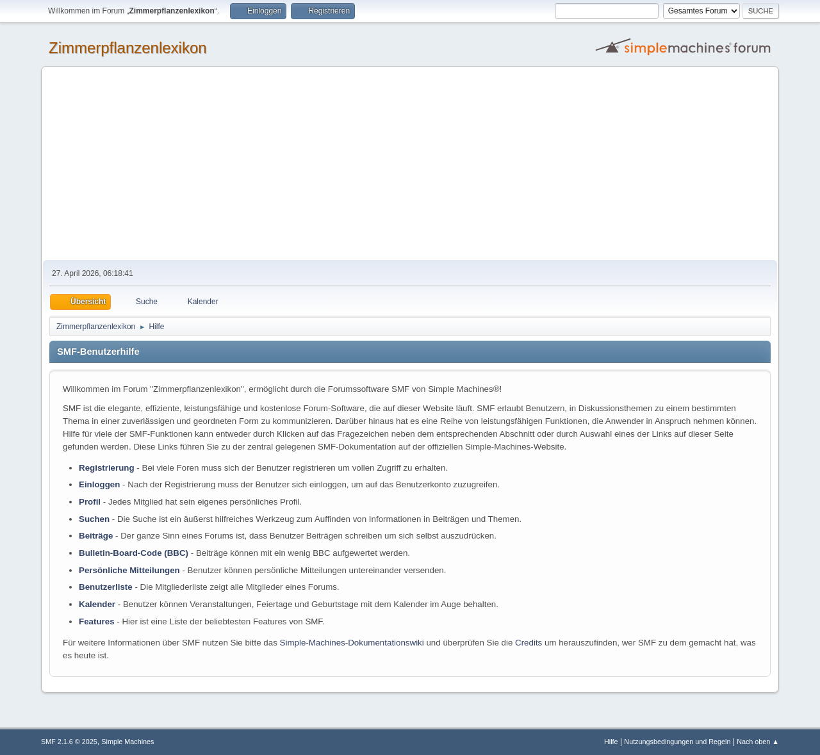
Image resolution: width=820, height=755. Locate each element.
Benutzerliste (106, 587)
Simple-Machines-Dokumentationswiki (352, 642)
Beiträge (96, 535)
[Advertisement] (410, 164)
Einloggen (99, 484)
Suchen (94, 519)
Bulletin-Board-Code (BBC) (133, 553)
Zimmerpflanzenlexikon (128, 47)
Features (97, 621)
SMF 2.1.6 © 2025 (69, 741)
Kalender (97, 604)
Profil (90, 502)
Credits (528, 642)
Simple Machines (127, 741)
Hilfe (611, 741)
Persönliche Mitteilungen (129, 570)
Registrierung (107, 468)
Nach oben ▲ (758, 741)
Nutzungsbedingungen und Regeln (677, 741)
